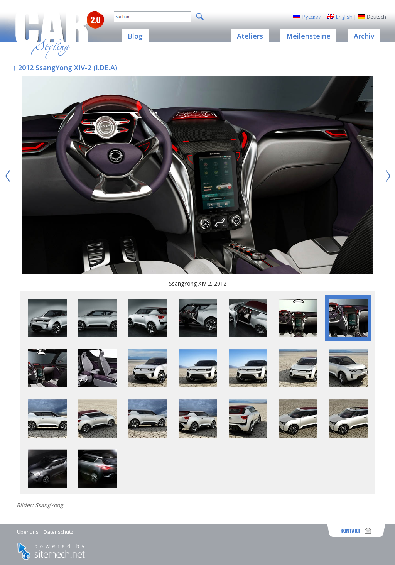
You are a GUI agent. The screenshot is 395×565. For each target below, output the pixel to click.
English (344, 16)
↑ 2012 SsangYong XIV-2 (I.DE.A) (65, 67)
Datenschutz (58, 531)
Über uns (28, 531)
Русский (312, 16)
